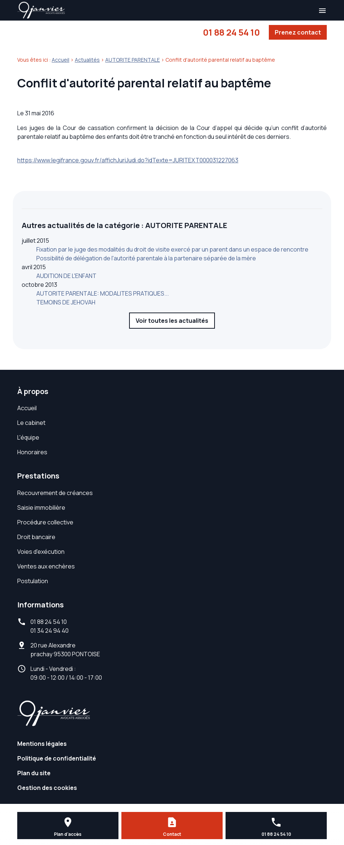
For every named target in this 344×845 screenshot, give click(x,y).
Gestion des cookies (47, 788)
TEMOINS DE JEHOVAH (65, 302)
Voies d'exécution (41, 552)
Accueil (60, 59)
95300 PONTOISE (65, 649)
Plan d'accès (67, 834)
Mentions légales (42, 744)
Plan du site (34, 773)
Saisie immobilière (41, 507)
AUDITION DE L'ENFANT (66, 276)
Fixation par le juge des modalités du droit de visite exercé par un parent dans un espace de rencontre (172, 249)
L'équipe (28, 437)
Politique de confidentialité (56, 758)
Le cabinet (31, 423)
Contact (172, 834)
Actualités (87, 59)
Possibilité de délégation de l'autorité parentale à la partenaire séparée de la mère (146, 258)
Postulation (32, 581)
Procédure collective (45, 522)
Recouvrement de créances (55, 493)
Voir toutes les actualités (172, 321)
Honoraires (32, 452)
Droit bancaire (36, 537)
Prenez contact (298, 32)
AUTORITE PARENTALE (132, 59)
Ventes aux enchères (46, 566)
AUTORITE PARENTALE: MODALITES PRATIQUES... (102, 293)
